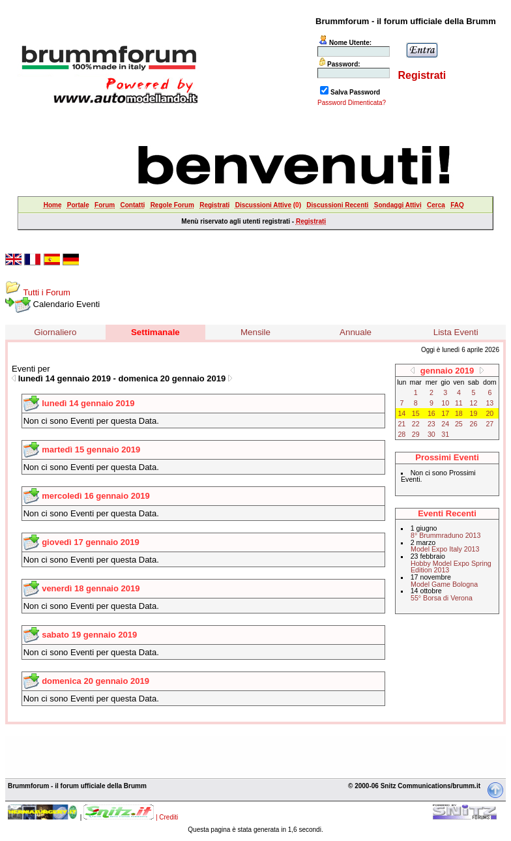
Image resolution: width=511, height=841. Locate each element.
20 (489, 413)
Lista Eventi (455, 332)
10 (445, 403)
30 (431, 434)
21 (401, 424)
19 (474, 413)
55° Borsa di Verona (442, 598)
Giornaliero (55, 332)
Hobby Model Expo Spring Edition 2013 (451, 566)
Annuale (356, 332)
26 (474, 424)
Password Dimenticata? (351, 102)
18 (459, 413)
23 (431, 424)
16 (431, 413)
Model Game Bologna (444, 584)
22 (416, 424)
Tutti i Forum (46, 292)
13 (489, 403)
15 (416, 413)
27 (489, 424)
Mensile (255, 332)
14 (401, 413)
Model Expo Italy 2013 (445, 549)
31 (445, 434)
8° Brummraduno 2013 (445, 535)
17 (445, 413)
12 (474, 403)
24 (445, 424)
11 (459, 403)
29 (416, 434)
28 (401, 434)
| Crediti (167, 817)
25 (459, 424)
